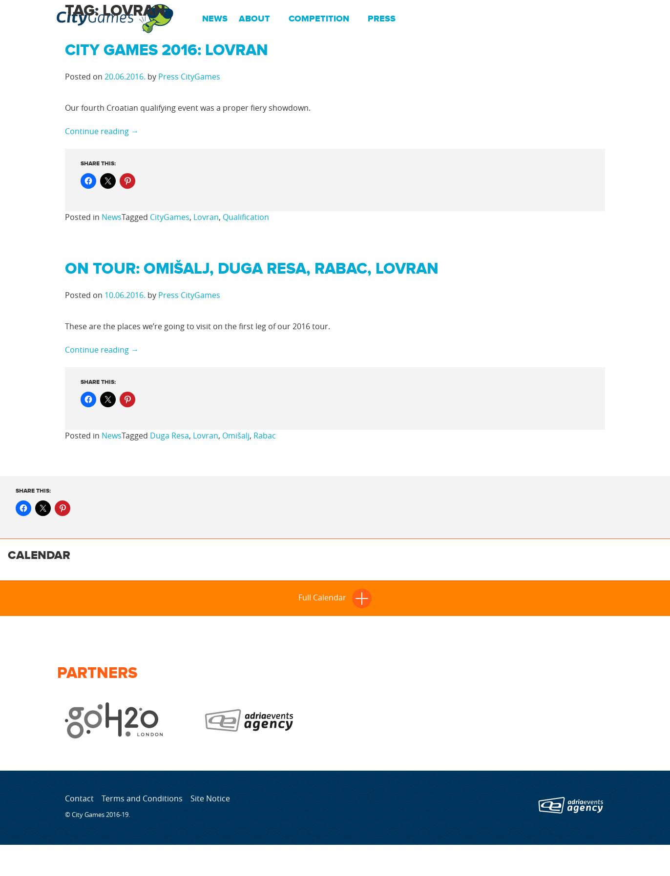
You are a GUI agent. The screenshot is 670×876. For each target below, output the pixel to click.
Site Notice (210, 798)
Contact (79, 798)
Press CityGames (189, 76)
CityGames (169, 217)
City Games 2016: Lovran (166, 50)
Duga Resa (169, 435)
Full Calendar (335, 597)
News (215, 19)
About (254, 19)
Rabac (264, 435)
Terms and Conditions (142, 798)
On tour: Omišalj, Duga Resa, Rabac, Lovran (252, 269)
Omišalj (236, 435)
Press (382, 19)
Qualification (246, 217)
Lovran (206, 217)
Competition (319, 19)
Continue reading (102, 131)
